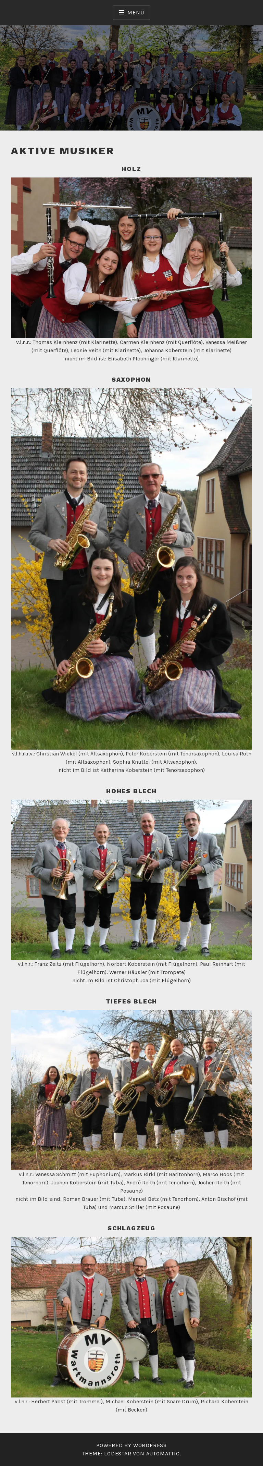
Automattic (163, 1453)
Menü (135, 12)
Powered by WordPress (131, 1445)
